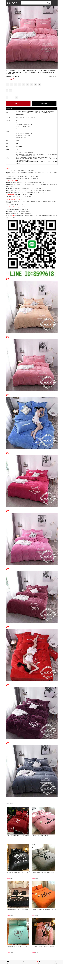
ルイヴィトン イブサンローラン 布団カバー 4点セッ (44, 932)
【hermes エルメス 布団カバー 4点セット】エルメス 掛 (44, 895)
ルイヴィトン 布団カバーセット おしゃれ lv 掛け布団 (18, 821)
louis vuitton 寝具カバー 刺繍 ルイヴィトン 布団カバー (18, 895)
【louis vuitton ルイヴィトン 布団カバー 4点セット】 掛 (43, 859)
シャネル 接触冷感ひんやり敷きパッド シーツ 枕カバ (18, 932)
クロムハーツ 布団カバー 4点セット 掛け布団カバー (18, 858)
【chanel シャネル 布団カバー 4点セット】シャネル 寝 (44, 821)
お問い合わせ (52, 76)
